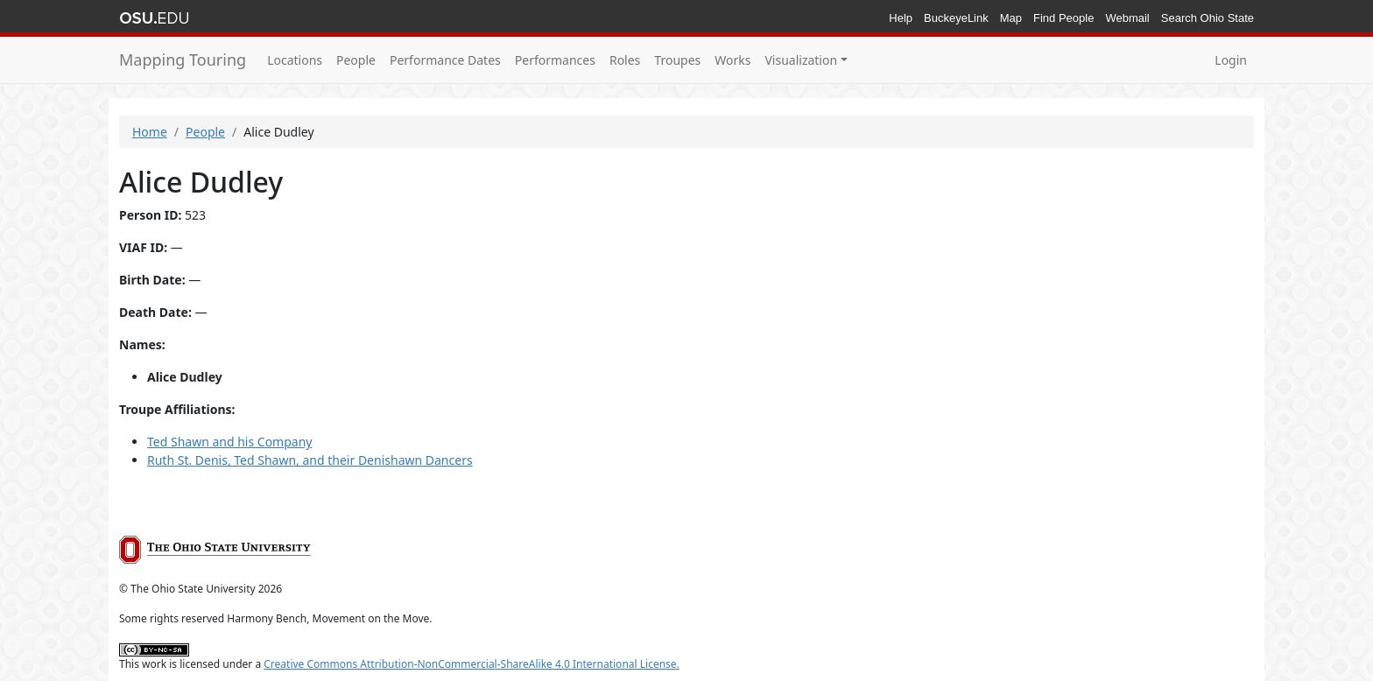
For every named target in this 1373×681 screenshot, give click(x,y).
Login (1231, 60)
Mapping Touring (182, 59)
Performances (555, 60)
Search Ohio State (1207, 18)
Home (149, 131)
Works (732, 60)
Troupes (677, 60)
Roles (624, 60)
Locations (294, 60)
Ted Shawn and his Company (229, 441)
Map (1011, 18)
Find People (1063, 18)
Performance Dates (445, 60)
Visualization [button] (800, 60)
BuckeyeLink (956, 18)
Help (900, 18)
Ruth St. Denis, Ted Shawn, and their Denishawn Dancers (310, 460)
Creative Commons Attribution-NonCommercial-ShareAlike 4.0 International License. (471, 663)
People (356, 60)
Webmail (1127, 18)
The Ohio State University (154, 18)
